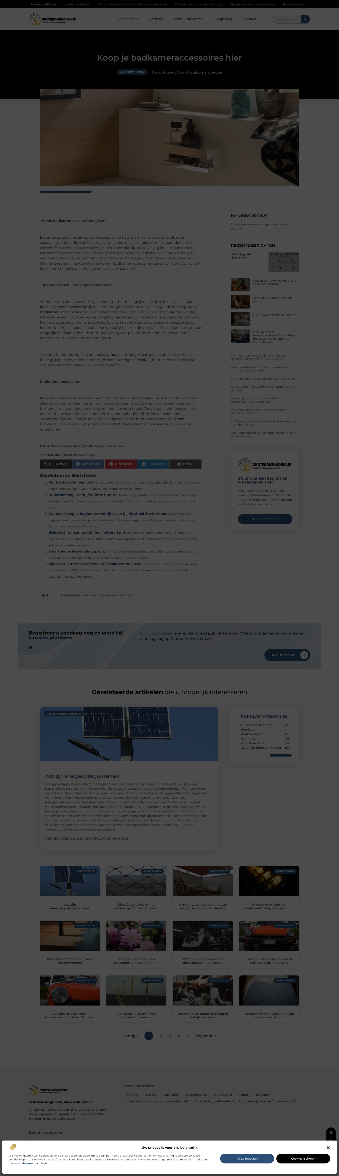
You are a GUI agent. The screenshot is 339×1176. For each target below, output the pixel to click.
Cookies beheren (303, 1158)
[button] (328, 1147)
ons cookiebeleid (22, 1163)
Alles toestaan (247, 1158)
